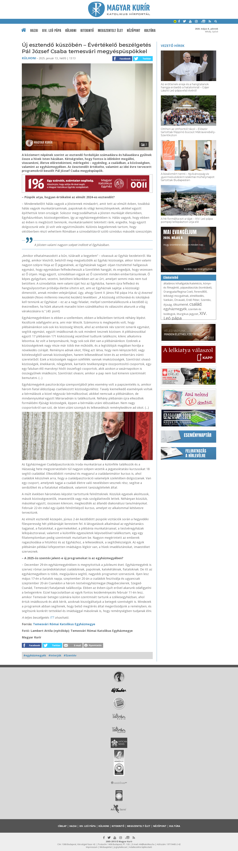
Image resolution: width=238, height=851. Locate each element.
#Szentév (70, 655)
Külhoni (71, 30)
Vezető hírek (172, 45)
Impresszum (92, 847)
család (195, 304)
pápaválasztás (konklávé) (196, 287)
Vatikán (168, 300)
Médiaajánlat (106, 847)
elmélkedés (197, 296)
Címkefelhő (170, 277)
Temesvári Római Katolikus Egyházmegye (64, 624)
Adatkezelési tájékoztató (140, 847)
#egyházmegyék (34, 655)
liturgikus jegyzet (187, 314)
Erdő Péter (192, 300)
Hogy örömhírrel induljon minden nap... (184, 237)
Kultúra (150, 30)
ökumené (180, 304)
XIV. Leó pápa (51, 30)
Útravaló (179, 300)
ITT (52, 617)
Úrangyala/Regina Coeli (178, 291)
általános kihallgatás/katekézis (182, 283)
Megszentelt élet (110, 30)
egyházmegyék (175, 309)
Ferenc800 (200, 291)
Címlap (62, 826)
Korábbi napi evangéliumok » (199, 269)
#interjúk (54, 655)
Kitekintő (87, 30)
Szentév (206, 300)
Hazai (34, 30)
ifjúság (167, 304)
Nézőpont (133, 30)
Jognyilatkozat (120, 847)
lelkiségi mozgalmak (176, 296)
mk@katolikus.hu (147, 844)
